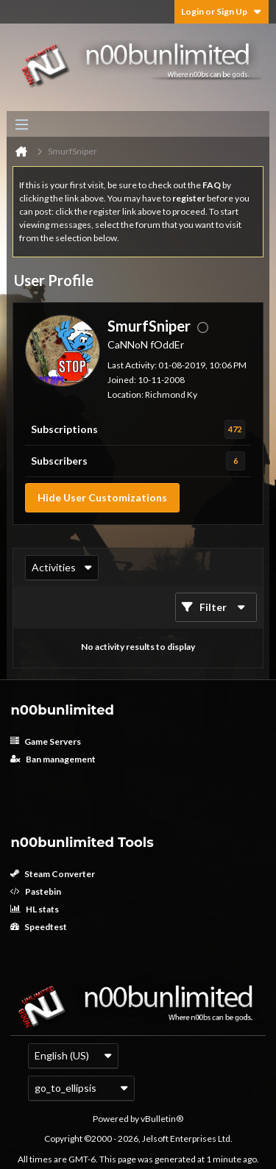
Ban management (53, 759)
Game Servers (45, 741)
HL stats (34, 909)
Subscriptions (64, 429)
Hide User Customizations (102, 497)
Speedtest (38, 926)
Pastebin (35, 891)
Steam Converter (52, 873)
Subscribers (59, 460)
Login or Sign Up (221, 11)
